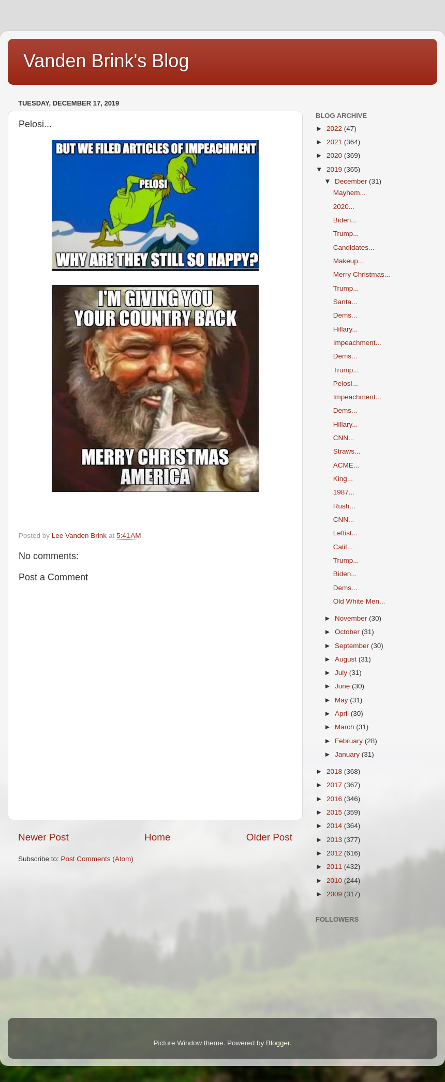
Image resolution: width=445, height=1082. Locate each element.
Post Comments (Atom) (97, 859)
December (352, 181)
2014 (335, 826)
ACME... (346, 465)
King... (343, 479)
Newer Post (43, 837)
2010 (335, 880)
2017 (335, 785)
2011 (335, 866)
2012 (335, 853)
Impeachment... (357, 343)
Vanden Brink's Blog (106, 60)
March (345, 727)
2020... (343, 207)
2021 (335, 142)
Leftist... (345, 533)
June (343, 686)
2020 (335, 155)
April (343, 713)
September (353, 646)
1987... (343, 492)
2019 (335, 169)
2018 (335, 771)
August (347, 659)
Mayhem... (349, 193)
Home (157, 837)
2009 (335, 894)
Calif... (343, 547)
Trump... (346, 233)
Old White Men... (359, 601)
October (348, 632)
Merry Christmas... (361, 274)
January (348, 754)
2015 (335, 812)
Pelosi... (345, 383)
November (352, 618)
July (342, 673)
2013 (335, 840)
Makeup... (348, 261)
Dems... (345, 315)
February (350, 741)
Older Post (269, 837)
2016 (335, 799)
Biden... (345, 220)
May (342, 700)
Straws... (347, 451)
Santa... (345, 302)
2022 (335, 128)
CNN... (343, 438)
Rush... (344, 506)
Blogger (278, 1043)
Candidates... (354, 247)
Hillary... (345, 329)
